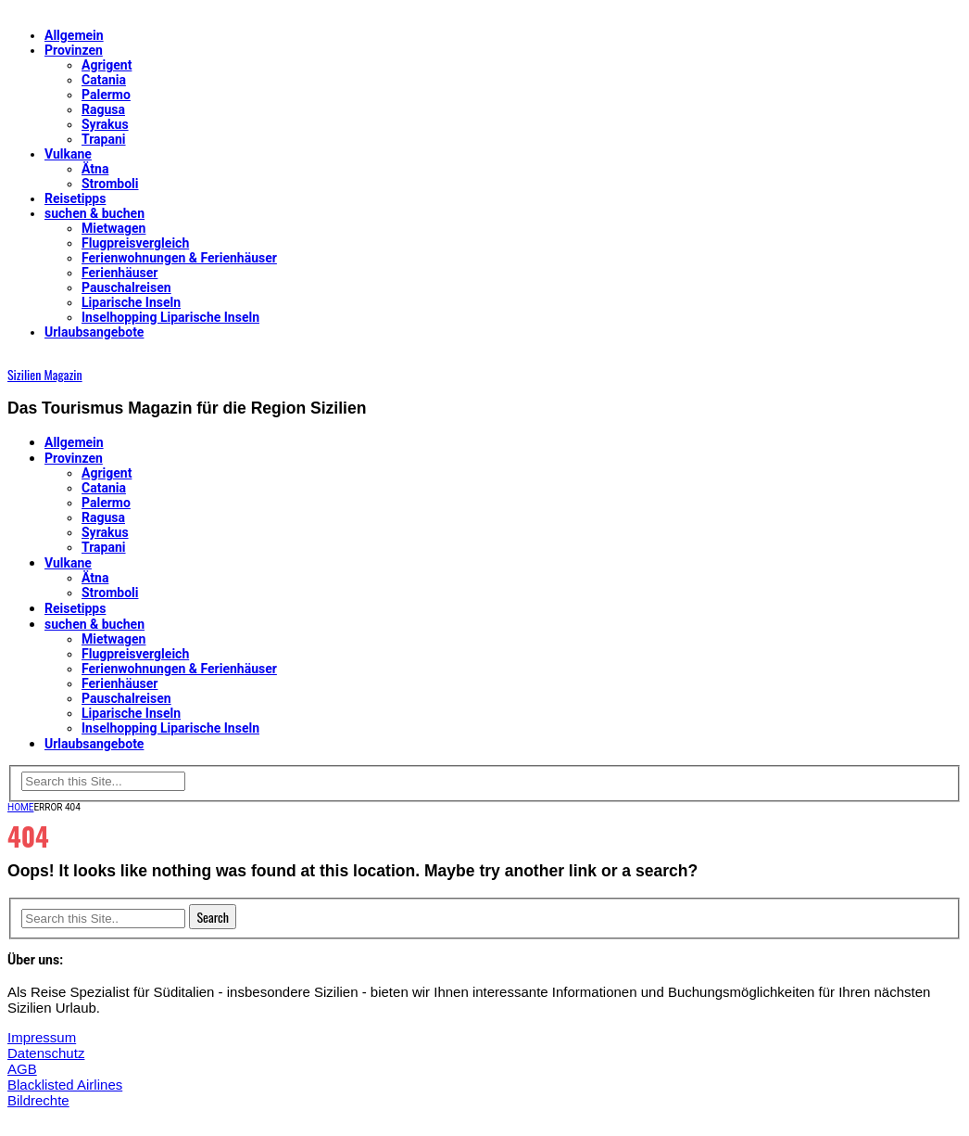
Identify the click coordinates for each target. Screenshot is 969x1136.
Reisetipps (75, 198)
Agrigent (107, 64)
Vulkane (68, 154)
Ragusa (103, 109)
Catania (104, 79)
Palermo (106, 94)
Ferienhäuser (119, 272)
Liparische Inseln (131, 302)
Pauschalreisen (126, 287)
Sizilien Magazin (44, 374)
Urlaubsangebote (94, 332)
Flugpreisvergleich (135, 243)
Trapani (104, 139)
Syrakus (105, 124)
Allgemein (74, 35)
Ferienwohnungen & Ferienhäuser (179, 257)
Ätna (95, 168)
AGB (22, 1069)
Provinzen (73, 50)
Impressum (41, 1037)
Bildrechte (38, 1100)
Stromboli (110, 183)
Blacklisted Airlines (64, 1084)
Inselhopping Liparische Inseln (170, 317)
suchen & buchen (94, 213)
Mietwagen (113, 228)
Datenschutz (45, 1053)
